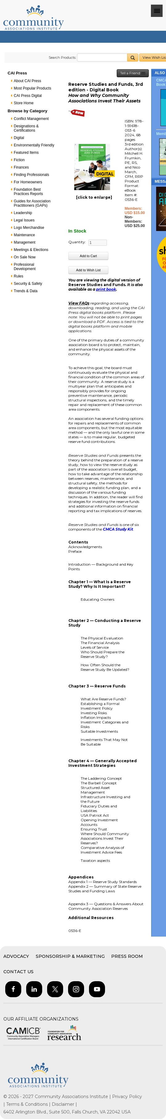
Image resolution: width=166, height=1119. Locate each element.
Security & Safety (28, 283)
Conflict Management (31, 119)
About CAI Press (27, 81)
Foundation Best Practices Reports (28, 191)
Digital (19, 138)
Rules (18, 276)
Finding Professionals (31, 175)
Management (24, 242)
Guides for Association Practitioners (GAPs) (32, 203)
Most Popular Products (32, 88)
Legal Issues (24, 220)
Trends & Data (26, 291)
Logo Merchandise (29, 227)
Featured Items (26, 152)
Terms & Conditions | (29, 1104)
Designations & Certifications (26, 128)
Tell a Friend (132, 73)
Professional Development (25, 266)
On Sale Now (25, 257)
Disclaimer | (64, 1104)
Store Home (24, 103)
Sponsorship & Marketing (70, 956)
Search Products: (62, 57)
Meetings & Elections (31, 250)
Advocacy (16, 956)
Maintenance (24, 235)
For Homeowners (28, 182)
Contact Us (18, 971)
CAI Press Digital (28, 96)
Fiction (19, 160)
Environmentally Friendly (34, 145)
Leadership (23, 213)
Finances (21, 167)
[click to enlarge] (94, 197)
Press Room (127, 956)
